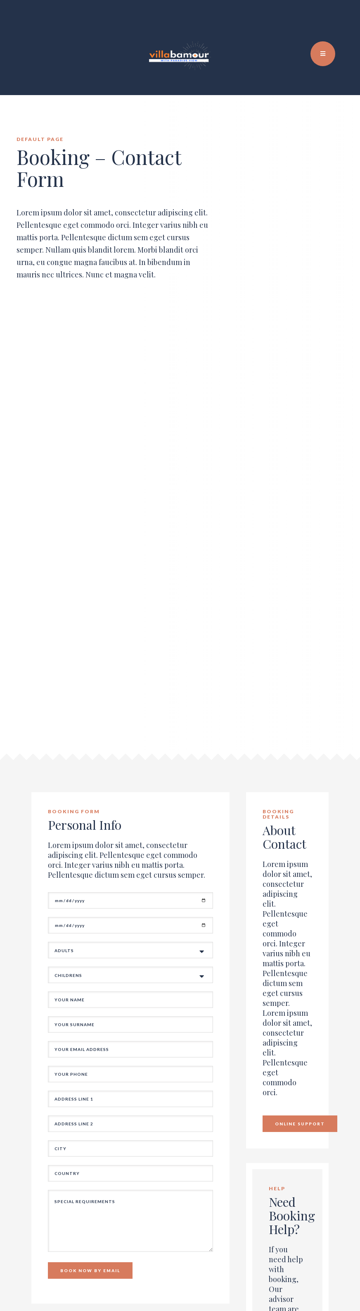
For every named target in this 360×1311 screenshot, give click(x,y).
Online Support (300, 1123)
